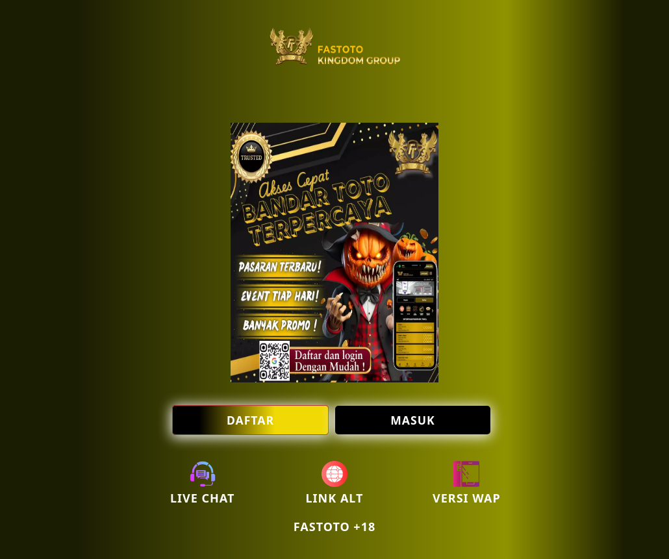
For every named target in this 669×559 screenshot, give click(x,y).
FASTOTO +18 (334, 526)
